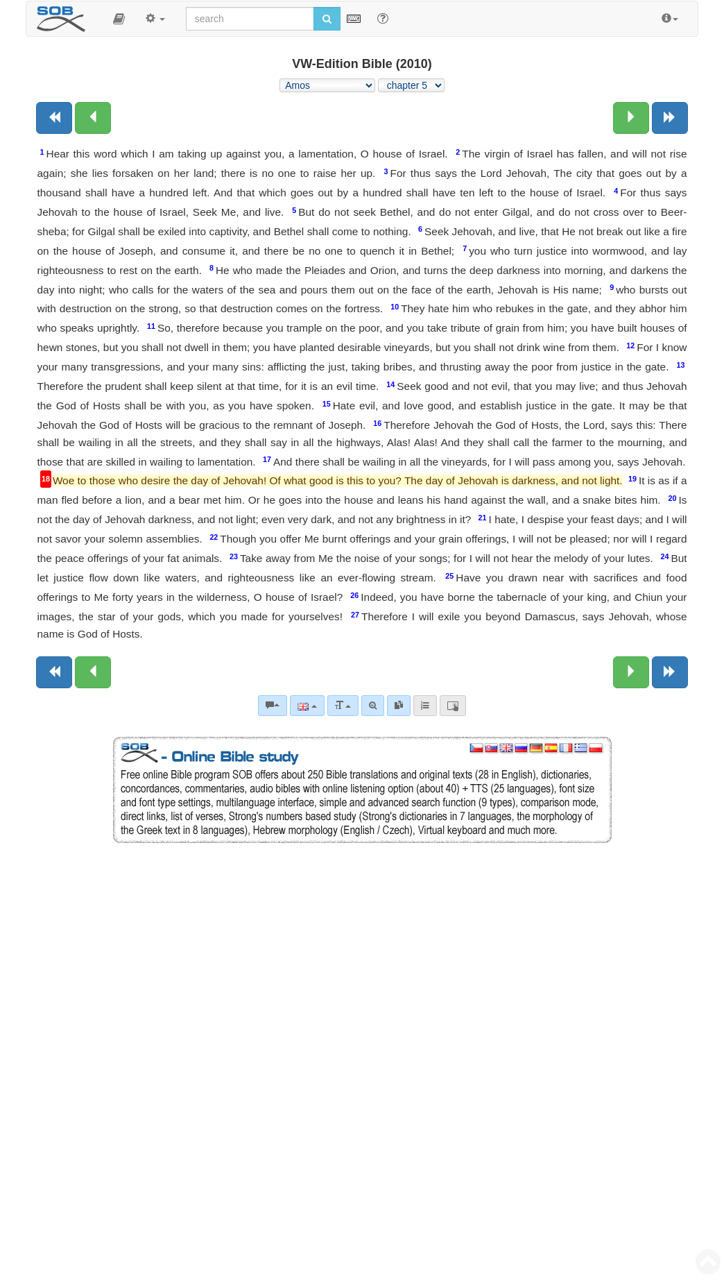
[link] (399, 705)
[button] (119, 18)
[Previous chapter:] (93, 118)
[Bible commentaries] (272, 705)
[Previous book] (54, 118)
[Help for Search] (382, 18)
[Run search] (327, 19)
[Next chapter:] (631, 118)
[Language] (307, 705)
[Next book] (670, 118)
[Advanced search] (372, 705)
